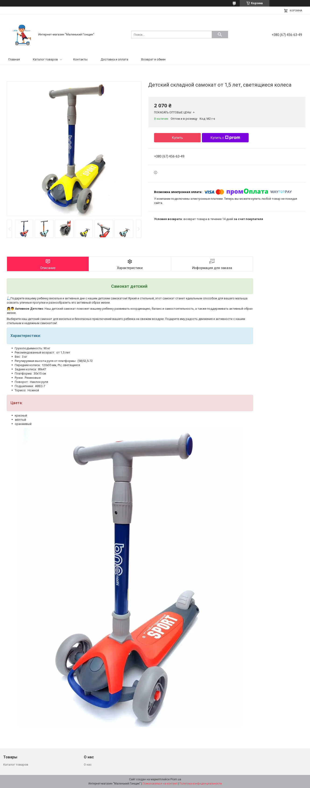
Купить (177, 138)
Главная (14, 59)
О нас (88, 764)
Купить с (225, 138)
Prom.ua (175, 779)
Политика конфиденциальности (200, 783)
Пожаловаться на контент (160, 783)
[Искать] (220, 34)
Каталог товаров (45, 59)
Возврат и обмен (153, 59)
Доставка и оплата (114, 59)
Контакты (80, 59)
